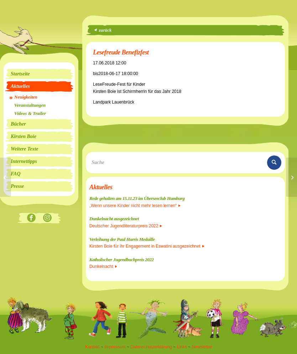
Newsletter (202, 346)
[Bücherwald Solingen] (291, 177)
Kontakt (92, 346)
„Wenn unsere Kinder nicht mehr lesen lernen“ (135, 205)
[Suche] (185, 162)
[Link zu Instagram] (47, 218)
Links (182, 346)
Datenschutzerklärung (151, 346)
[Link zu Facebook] (31, 218)
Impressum (114, 346)
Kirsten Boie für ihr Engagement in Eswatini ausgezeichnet (146, 246)
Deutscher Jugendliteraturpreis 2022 (125, 225)
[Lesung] (5, 177)
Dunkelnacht (103, 266)
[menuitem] (39, 74)
